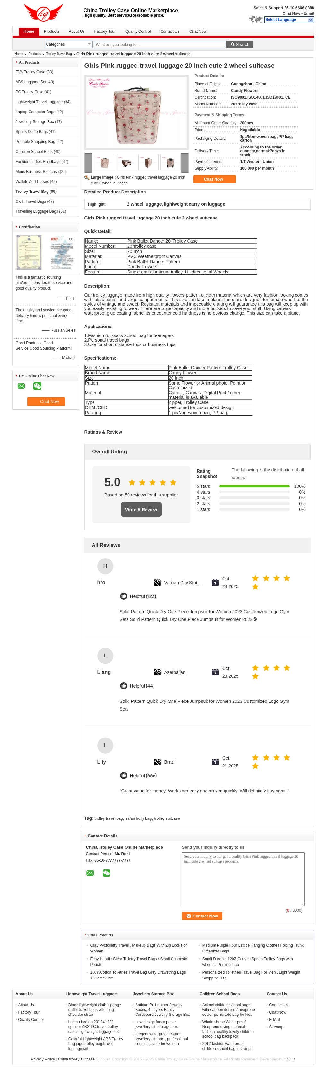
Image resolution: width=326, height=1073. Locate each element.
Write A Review (141, 509)
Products (51, 31)
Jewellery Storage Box (35, 122)
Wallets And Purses (32, 181)
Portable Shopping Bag (35, 141)
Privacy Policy (43, 1059)
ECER (289, 1059)
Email (309, 13)
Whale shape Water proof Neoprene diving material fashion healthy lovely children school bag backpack (228, 1029)
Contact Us (169, 31)
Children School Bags (34, 151)
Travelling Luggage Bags (37, 211)
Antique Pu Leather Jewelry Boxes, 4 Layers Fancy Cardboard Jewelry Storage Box (162, 1010)
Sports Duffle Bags (32, 132)
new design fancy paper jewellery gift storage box (156, 1024)
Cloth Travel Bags (31, 201)
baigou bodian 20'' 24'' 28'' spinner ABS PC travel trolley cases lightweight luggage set (93, 1027)
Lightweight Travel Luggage (39, 102)
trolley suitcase (167, 818)
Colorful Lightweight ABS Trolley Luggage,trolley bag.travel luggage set (95, 1044)
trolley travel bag (108, 818)
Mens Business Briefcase (37, 171)
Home (29, 31)
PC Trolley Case (30, 92)
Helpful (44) (142, 686)
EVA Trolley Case (30, 72)
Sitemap (276, 1027)
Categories (55, 44)
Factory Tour (105, 31)
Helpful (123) (143, 596)
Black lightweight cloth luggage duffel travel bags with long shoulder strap (94, 1010)
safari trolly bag (139, 818)
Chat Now (291, 13)
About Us (76, 31)
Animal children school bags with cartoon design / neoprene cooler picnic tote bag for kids (228, 1010)
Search (242, 44)
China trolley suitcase (76, 1059)
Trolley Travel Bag (59, 54)
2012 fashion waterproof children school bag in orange (227, 1046)
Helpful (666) (143, 776)
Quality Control (138, 31)
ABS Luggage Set (31, 82)
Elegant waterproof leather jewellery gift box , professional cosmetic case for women (161, 1039)
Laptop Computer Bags (35, 112)
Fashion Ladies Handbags (38, 161)
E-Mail (274, 1019)
